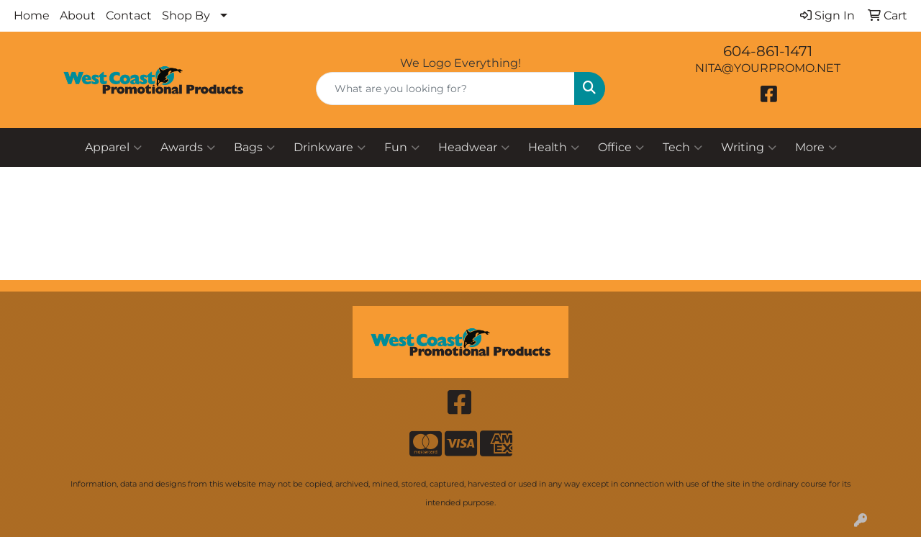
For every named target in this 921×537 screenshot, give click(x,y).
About (78, 15)
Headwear (473, 147)
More (816, 147)
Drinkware (330, 147)
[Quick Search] (446, 88)
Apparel (113, 147)
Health (553, 147)
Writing (748, 147)
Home (32, 15)
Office (621, 147)
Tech (682, 147)
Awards (187, 147)
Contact (129, 15)
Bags (254, 147)
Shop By (186, 15)
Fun (401, 147)
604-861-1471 (767, 51)
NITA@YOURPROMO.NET (767, 68)
